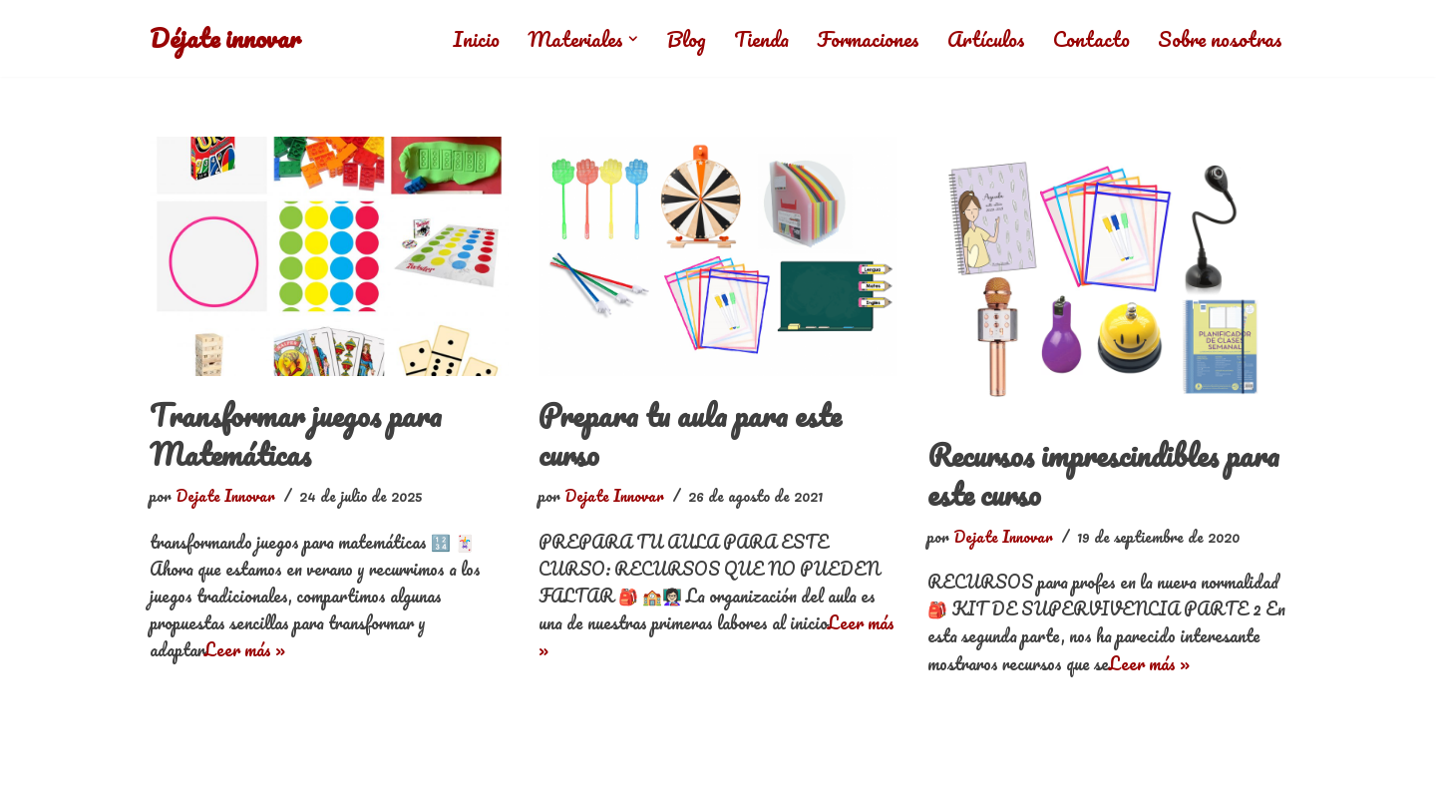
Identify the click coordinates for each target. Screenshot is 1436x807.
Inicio (476, 39)
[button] (633, 39)
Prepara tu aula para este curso (689, 435)
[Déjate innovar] (225, 38)
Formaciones (868, 39)
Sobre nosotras (1220, 39)
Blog (686, 39)
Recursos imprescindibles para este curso (1103, 475)
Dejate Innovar (225, 496)
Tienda (761, 39)
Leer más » (244, 649)
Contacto (1091, 39)
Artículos (986, 39)
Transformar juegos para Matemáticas (296, 435)
